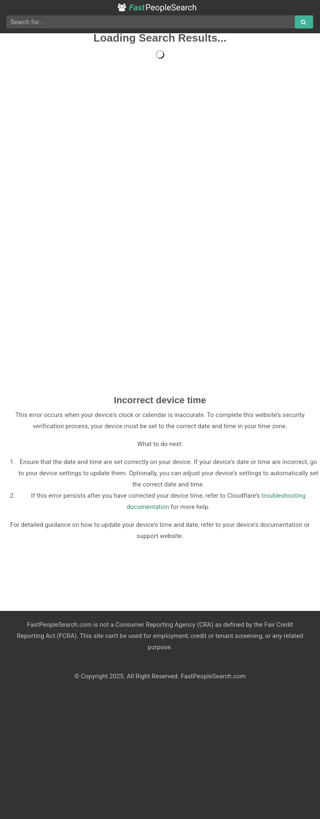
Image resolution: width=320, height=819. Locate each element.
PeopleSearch (157, 7)
